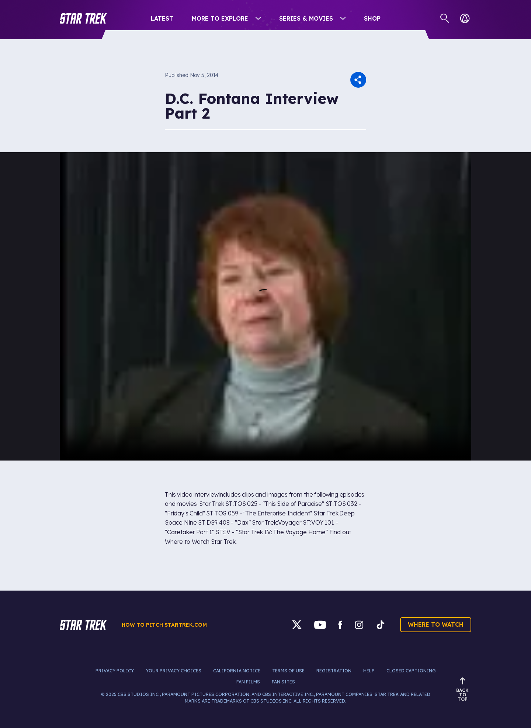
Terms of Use (288, 670)
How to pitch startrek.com (164, 625)
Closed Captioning (411, 670)
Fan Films (248, 682)
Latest (162, 18)
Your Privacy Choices (173, 670)
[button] (83, 18)
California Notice (236, 670)
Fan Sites (283, 682)
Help (369, 670)
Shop (372, 18)
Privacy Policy (115, 670)
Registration (333, 670)
